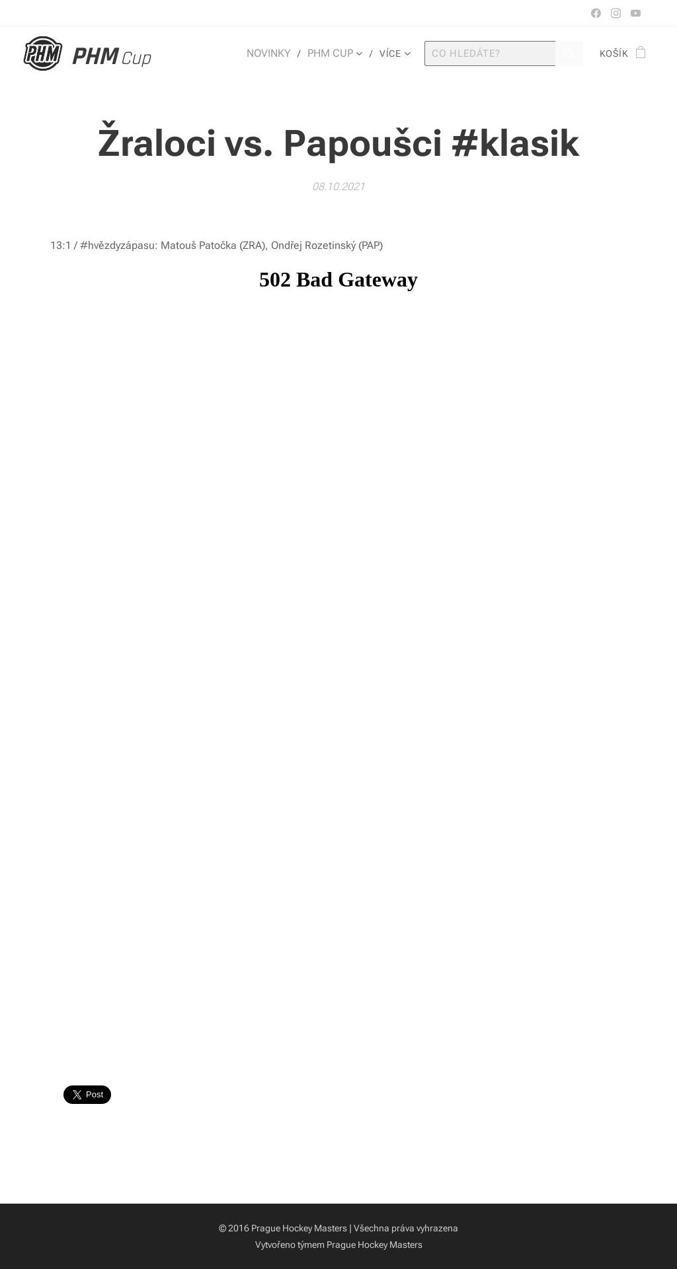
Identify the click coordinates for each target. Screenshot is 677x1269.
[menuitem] (277, 53)
